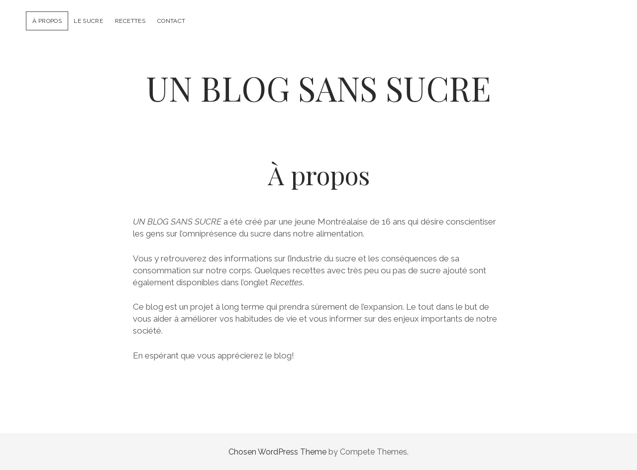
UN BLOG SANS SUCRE (318, 88)
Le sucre (88, 20)
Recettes (130, 20)
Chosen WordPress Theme (277, 452)
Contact (171, 20)
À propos (47, 20)
